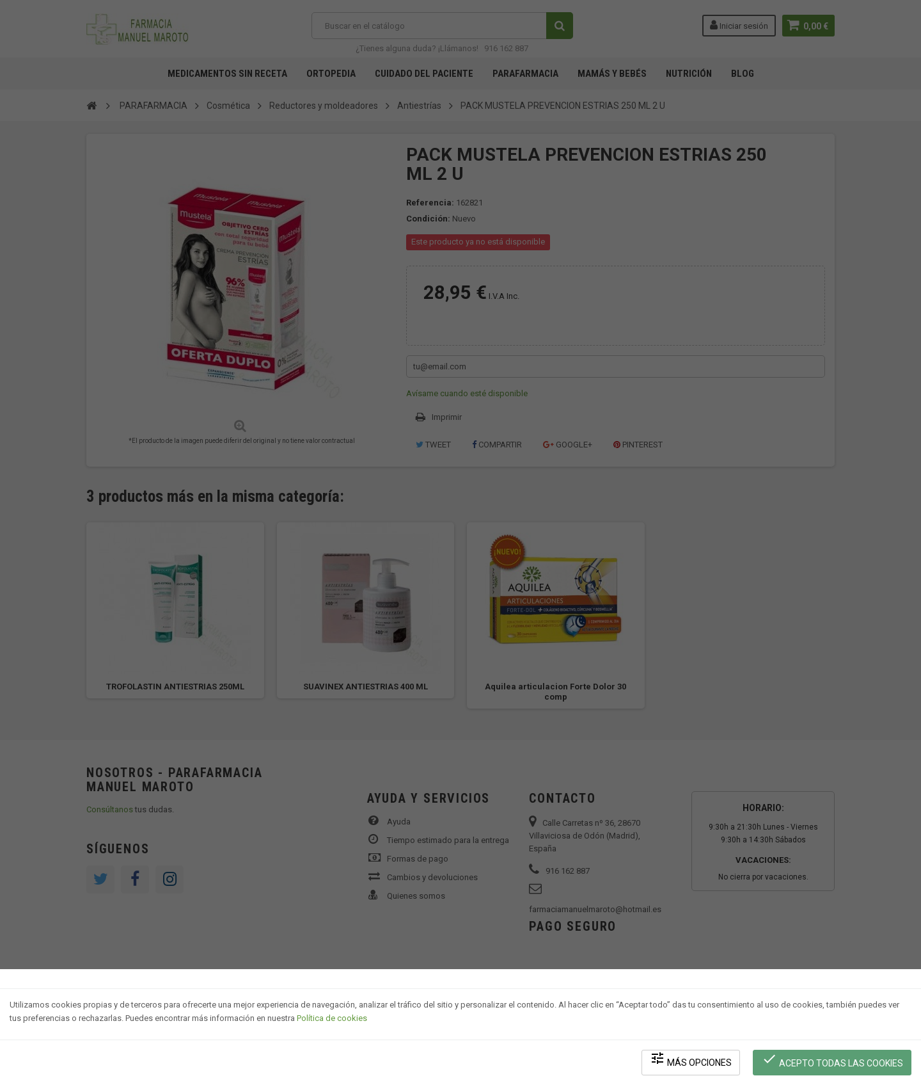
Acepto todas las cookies (832, 1059)
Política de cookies (332, 1018)
